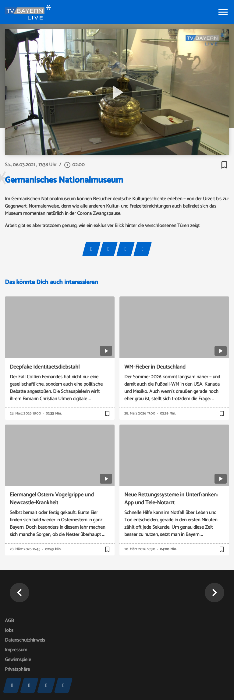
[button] (19, 592)
